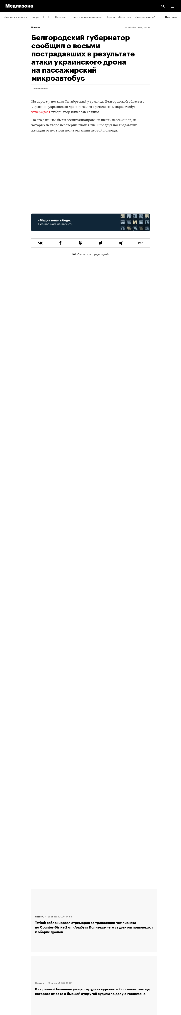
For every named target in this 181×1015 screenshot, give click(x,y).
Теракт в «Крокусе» (119, 17)
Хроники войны (39, 88)
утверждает (41, 112)
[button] (172, 6)
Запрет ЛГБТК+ (41, 17)
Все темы (171, 16)
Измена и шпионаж (15, 17)
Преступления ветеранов (86, 17)
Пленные (60, 17)
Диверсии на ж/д (145, 17)
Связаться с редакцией (91, 254)
